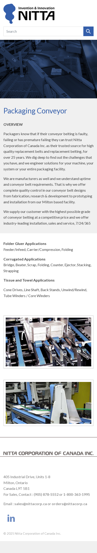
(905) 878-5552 (46, 498)
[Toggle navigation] (88, 13)
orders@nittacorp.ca (69, 507)
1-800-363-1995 (76, 498)
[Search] (43, 31)
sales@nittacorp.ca (30, 507)
